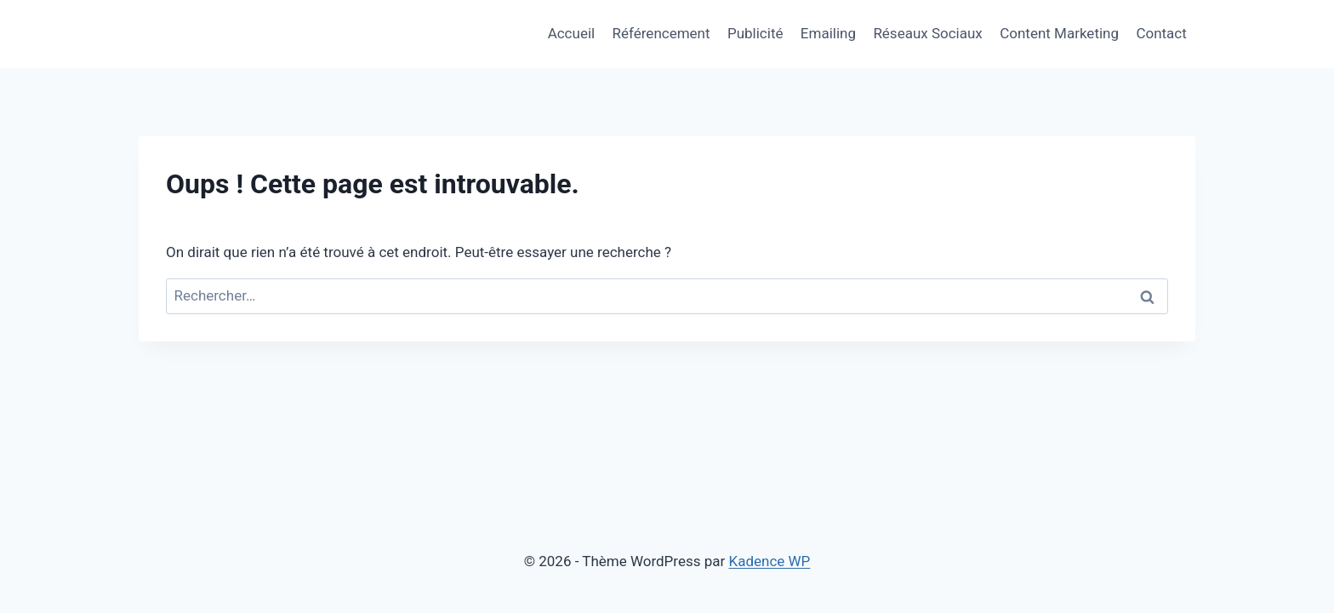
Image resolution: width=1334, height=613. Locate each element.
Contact (1161, 33)
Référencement (661, 33)
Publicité (755, 33)
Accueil (572, 33)
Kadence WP (770, 561)
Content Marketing (1059, 33)
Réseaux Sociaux (927, 33)
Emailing (828, 33)
